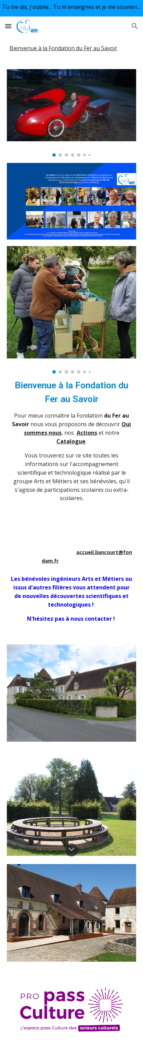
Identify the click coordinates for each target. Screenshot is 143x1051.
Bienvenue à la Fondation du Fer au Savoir (63, 48)
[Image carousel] (71, 113)
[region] (71, 8)
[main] (71, 472)
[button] (8, 25)
